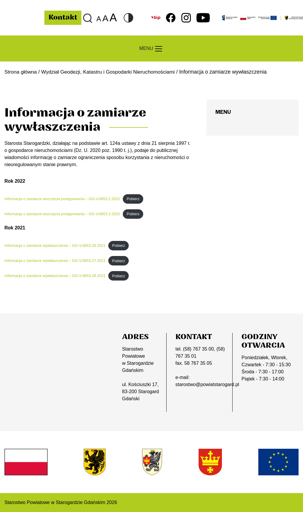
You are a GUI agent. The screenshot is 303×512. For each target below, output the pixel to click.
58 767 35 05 (198, 363)
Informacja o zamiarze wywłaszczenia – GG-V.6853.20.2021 (55, 245)
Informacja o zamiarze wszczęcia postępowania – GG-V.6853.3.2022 (62, 214)
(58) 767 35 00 (198, 348)
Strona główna (21, 72)
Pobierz (133, 199)
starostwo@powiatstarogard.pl (207, 384)
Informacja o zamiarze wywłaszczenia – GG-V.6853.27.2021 (55, 260)
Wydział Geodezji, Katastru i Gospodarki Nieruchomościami (111, 72)
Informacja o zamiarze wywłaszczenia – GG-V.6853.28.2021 (55, 276)
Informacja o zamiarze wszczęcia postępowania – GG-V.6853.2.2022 (62, 199)
